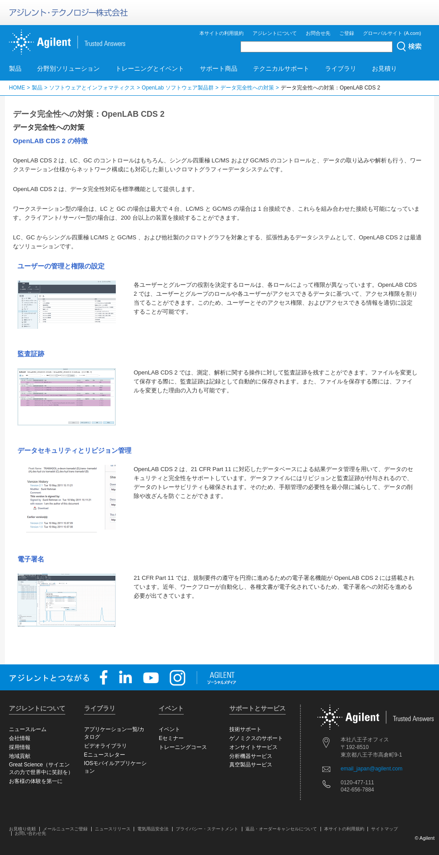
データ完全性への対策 (247, 88)
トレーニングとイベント (149, 68)
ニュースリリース (113, 828)
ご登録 (346, 33)
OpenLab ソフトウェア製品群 (178, 88)
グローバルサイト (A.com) (392, 33)
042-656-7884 (357, 790)
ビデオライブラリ (105, 746)
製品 (15, 68)
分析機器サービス (250, 756)
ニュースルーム (27, 729)
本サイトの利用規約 (221, 33)
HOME (17, 88)
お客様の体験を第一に (36, 781)
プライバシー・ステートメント (207, 828)
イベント (169, 729)
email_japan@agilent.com (371, 769)
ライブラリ (340, 68)
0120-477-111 (357, 782)
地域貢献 (19, 756)
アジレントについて (275, 33)
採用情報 (19, 747)
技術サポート (245, 729)
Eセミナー (171, 738)
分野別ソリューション (68, 68)
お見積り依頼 (22, 828)
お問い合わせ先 (30, 833)
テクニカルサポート (281, 68)
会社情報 (19, 738)
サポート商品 (218, 68)
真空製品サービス (250, 764)
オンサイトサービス (253, 747)
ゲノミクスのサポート (256, 738)
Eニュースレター (104, 755)
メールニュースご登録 (65, 828)
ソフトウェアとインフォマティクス (92, 88)
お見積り (384, 68)
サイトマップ (384, 828)
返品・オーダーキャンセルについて (281, 828)
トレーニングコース (183, 747)
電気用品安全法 (153, 828)
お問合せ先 (318, 33)
